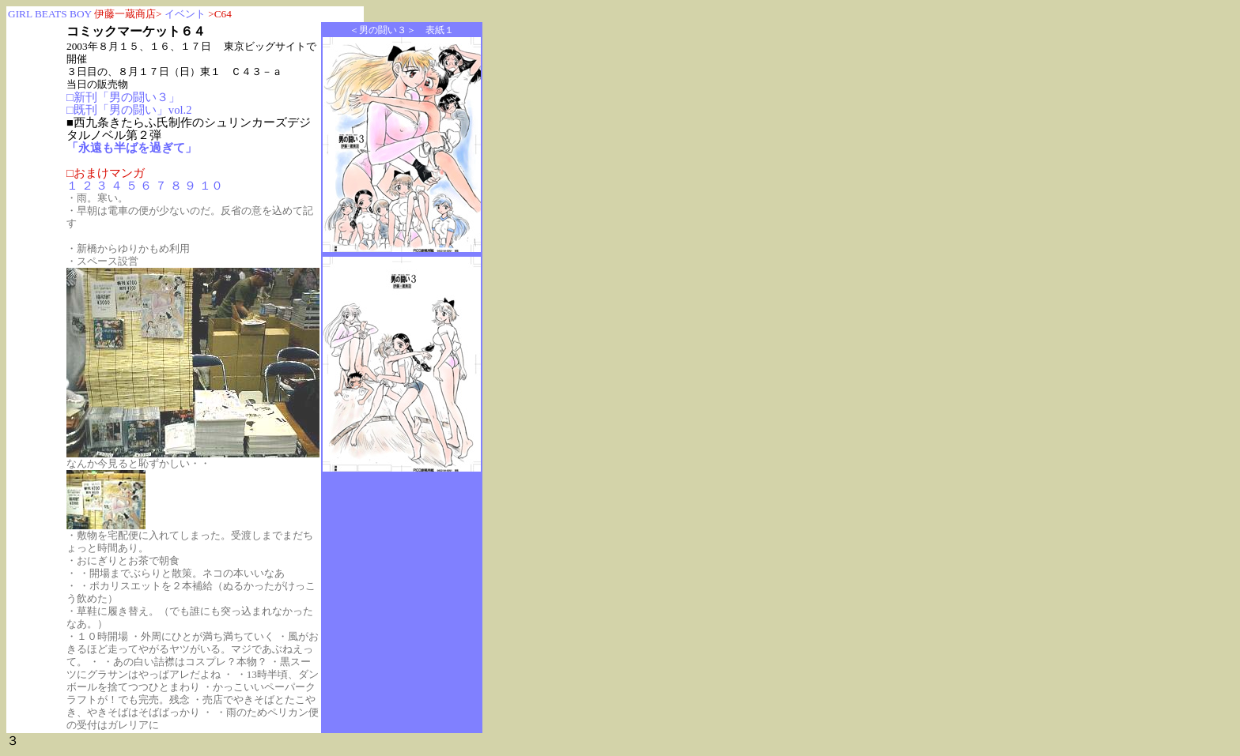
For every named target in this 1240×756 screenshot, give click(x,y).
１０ (211, 185)
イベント (185, 14)
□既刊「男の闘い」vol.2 (129, 109)
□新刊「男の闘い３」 (123, 97)
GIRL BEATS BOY (51, 14)
